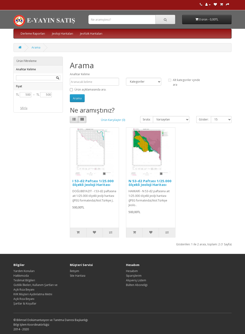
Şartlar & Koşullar (24, 303)
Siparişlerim (134, 276)
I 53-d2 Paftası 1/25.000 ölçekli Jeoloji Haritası (93, 182)
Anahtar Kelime (80, 74)
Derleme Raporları (33, 34)
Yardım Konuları (24, 271)
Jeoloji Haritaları (62, 34)
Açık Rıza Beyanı (23, 299)
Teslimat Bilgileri (24, 280)
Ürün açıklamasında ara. (88, 89)
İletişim (74, 271)
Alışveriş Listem (136, 280)
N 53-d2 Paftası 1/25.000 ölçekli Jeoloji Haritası (150, 182)
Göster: (204, 119)
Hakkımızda (21, 276)
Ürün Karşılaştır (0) (113, 120)
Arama (36, 47)
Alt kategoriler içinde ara (184, 82)
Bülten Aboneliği (137, 285)
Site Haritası (77, 276)
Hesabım (132, 271)
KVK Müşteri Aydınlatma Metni (32, 294)
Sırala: (147, 119)
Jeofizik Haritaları (91, 34)
